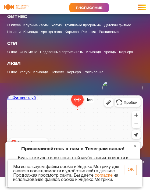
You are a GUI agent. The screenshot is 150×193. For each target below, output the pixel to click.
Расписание (89, 8)
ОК (131, 170)
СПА (12, 43)
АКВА (14, 63)
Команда (30, 32)
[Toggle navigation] (142, 7)
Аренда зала (51, 32)
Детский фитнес (117, 25)
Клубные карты (36, 25)
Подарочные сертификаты (62, 52)
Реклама (88, 32)
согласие (104, 175)
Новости (14, 32)
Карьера (72, 32)
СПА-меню (28, 52)
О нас (12, 52)
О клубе (14, 25)
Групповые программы (83, 25)
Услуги (56, 25)
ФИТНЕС (17, 16)
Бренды (110, 52)
